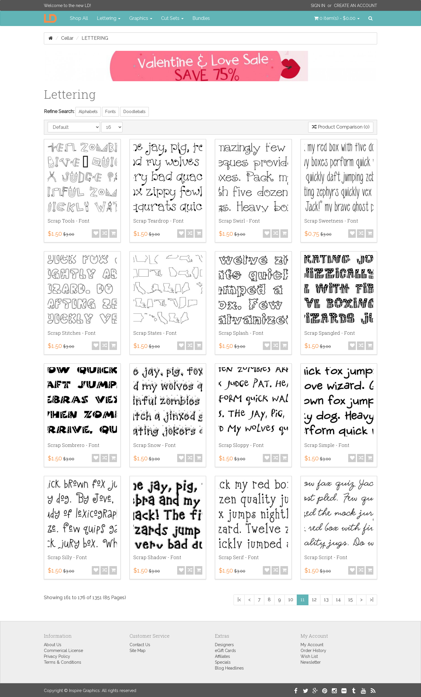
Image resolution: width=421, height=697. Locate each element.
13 (326, 599)
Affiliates (222, 656)
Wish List (309, 656)
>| (371, 599)
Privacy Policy (57, 656)
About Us (52, 644)
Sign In (318, 5)
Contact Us (140, 644)
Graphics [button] (140, 18)
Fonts (110, 111)
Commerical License (63, 650)
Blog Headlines (229, 668)
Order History (313, 650)
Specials (223, 662)
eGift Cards (225, 650)
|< (239, 599)
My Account (312, 644)
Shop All (79, 18)
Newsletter (311, 662)
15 (350, 599)
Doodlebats (134, 111)
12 (314, 599)
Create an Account (355, 5)
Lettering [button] (108, 18)
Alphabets (88, 111)
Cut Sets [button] (172, 18)
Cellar (67, 38)
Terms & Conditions (62, 662)
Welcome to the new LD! (67, 5)
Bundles (201, 18)
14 (338, 599)
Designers (224, 644)
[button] (337, 18)
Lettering (95, 38)
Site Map (138, 650)
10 (290, 599)
